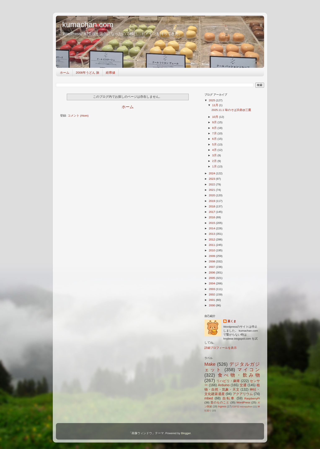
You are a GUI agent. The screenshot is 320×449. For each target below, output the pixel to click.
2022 (212, 184)
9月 (214, 122)
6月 (214, 138)
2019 (212, 201)
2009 (212, 256)
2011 (212, 244)
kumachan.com (87, 24)
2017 (212, 211)
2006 (212, 272)
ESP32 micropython (242, 406)
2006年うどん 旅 (87, 72)
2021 (212, 189)
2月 (214, 161)
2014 (212, 228)
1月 (214, 166)
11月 (215, 105)
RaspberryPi (252, 398)
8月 (214, 128)
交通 (243, 385)
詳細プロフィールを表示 (220, 347)
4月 (214, 149)
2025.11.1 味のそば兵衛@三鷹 (231, 110)
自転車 (228, 398)
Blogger (186, 433)
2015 (212, 222)
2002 (212, 294)
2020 (212, 195)
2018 (212, 206)
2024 (212, 173)
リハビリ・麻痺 (228, 381)
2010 (212, 250)
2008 (212, 261)
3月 (214, 155)
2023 (212, 178)
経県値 (110, 72)
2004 (212, 283)
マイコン (248, 369)
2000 (212, 305)
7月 (214, 133)
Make (209, 364)
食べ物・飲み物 (239, 375)
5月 (214, 144)
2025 (212, 100)
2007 (212, 266)
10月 (215, 116)
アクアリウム (243, 394)
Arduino (224, 385)
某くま (231, 321)
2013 (212, 233)
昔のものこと (219, 402)
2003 (212, 289)
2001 (212, 299)
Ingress (222, 406)
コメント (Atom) (78, 115)
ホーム (64, 72)
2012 (212, 239)
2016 (212, 217)
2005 (212, 278)
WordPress (243, 402)
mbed (208, 398)
